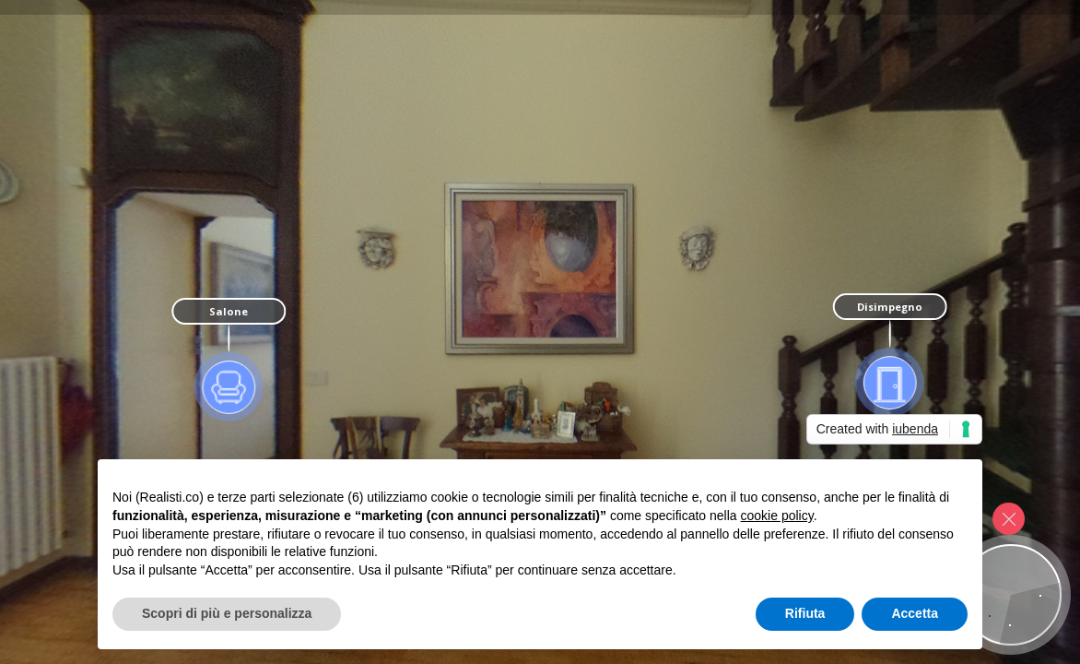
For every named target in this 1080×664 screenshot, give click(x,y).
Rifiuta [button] (805, 613)
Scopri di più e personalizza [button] (226, 613)
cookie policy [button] (777, 515)
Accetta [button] (914, 613)
